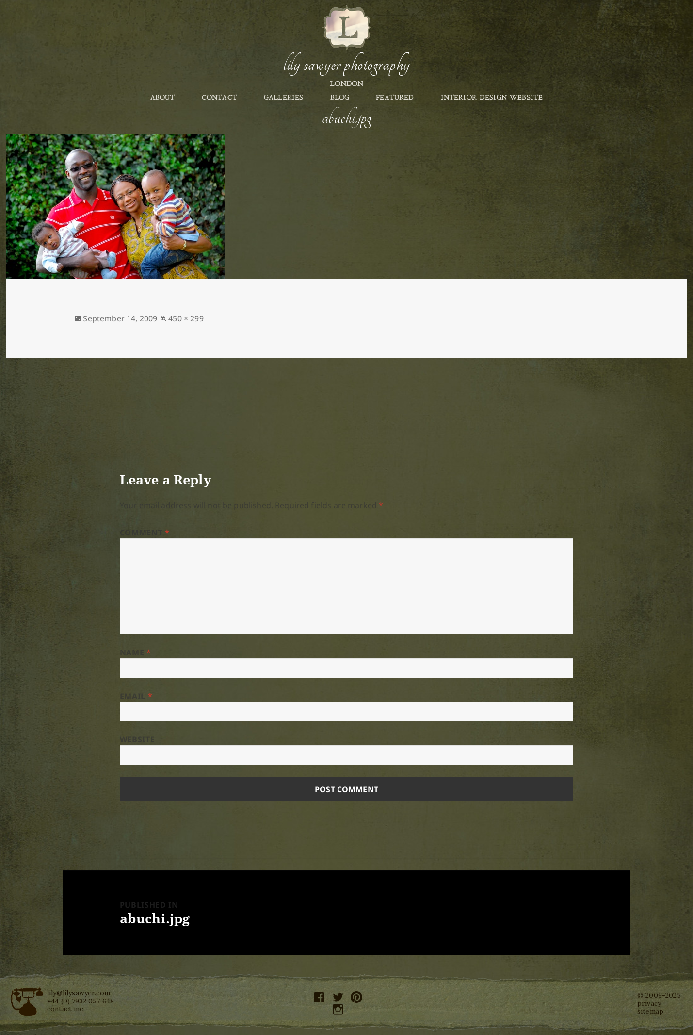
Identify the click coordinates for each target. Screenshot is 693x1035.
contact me (65, 1008)
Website (137, 739)
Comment (145, 532)
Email (136, 696)
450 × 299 (185, 318)
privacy (649, 1003)
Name (135, 652)
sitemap (650, 1011)
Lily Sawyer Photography (346, 64)
